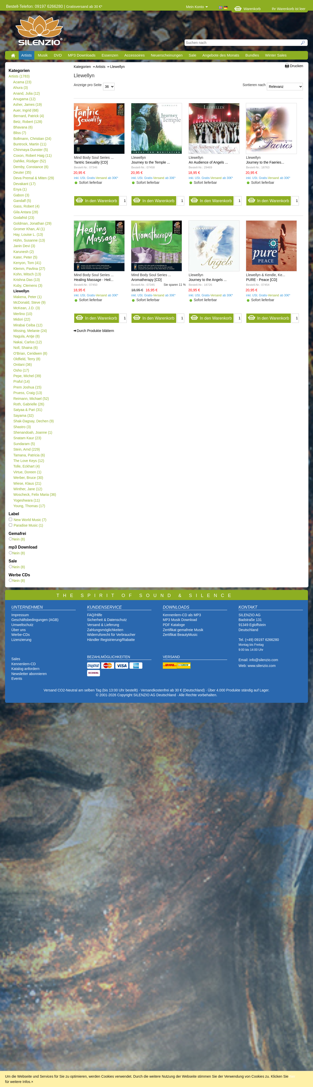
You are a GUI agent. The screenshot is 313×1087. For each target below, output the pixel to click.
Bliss (19, 133)
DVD (58, 55)
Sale (192, 55)
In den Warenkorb (96, 199)
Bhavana (23, 127)
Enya (20, 189)
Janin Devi (24, 246)
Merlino (22, 314)
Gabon (21, 195)
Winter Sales (275, 55)
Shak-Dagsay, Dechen (33, 421)
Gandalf (22, 201)
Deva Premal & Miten (33, 178)
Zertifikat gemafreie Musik (183, 630)
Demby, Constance (30, 167)
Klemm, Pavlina (29, 269)
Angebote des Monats (220, 55)
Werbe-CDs (20, 635)
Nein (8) (17, 539)
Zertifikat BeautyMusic (180, 635)
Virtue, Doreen (27, 472)
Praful (21, 381)
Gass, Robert (26, 206)
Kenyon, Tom (27, 263)
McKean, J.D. (26, 308)
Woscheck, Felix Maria (34, 495)
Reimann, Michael (31, 399)
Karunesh (23, 252)
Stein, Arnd (26, 449)
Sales (15, 659)
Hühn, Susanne (29, 240)
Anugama (24, 99)
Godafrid (23, 218)
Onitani (22, 365)
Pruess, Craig (27, 393)
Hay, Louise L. (28, 234)
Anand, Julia (26, 93)
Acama (22, 82)
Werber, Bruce (28, 478)
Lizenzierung (21, 640)
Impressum (20, 615)
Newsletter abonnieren (29, 674)
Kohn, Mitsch (27, 274)
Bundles (252, 55)
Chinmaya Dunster (30, 150)
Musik (43, 55)
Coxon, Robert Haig (32, 155)
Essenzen (109, 55)
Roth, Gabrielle (28, 404)
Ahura (20, 88)
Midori (21, 319)
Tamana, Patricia (29, 455)
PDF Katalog (173, 625)
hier (292, 1076)
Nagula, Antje (26, 336)
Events (16, 679)
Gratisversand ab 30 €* (84, 7)
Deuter (22, 172)
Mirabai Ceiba (27, 325)
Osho (21, 370)
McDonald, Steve (29, 302)
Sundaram (24, 444)
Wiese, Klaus (27, 483)
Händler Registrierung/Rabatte (111, 640)
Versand (101, 178)
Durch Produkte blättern (95, 331)
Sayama (23, 415)
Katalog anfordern (25, 669)
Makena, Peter (27, 297)
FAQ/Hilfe (94, 615)
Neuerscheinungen (167, 55)
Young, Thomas (29, 506)
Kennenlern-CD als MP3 (182, 615)
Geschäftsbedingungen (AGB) (35, 620)
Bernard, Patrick (28, 116)
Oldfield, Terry (26, 359)
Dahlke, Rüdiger (29, 161)
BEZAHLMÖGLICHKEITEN (108, 657)
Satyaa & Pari (27, 410)
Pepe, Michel (27, 376)
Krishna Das (26, 280)
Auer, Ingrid (26, 110)
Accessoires (134, 55)
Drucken (296, 66)
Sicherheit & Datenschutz (107, 620)
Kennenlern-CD (23, 664)
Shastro (22, 427)
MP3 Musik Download (180, 620)
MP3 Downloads (81, 55)
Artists (26, 55)
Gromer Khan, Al (29, 229)
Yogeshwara (26, 500)
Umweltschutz (22, 625)
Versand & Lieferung (103, 625)
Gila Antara (25, 212)
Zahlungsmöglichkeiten (105, 630)
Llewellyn (21, 291)
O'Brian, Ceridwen (30, 353)
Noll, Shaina (25, 348)
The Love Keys (28, 461)
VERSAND (171, 657)
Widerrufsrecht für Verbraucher (111, 635)
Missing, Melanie (30, 331)
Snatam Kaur (27, 438)
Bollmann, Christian (32, 139)
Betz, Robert (27, 122)
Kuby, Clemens (27, 285)
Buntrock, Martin (29, 144)
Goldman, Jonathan (32, 223)
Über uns (18, 630)
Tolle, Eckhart (26, 466)
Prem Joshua (27, 387)
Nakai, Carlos (27, 342)
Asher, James (27, 104)
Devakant (24, 184)
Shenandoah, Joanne (32, 432)
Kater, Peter (25, 257)
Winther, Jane (27, 489)
